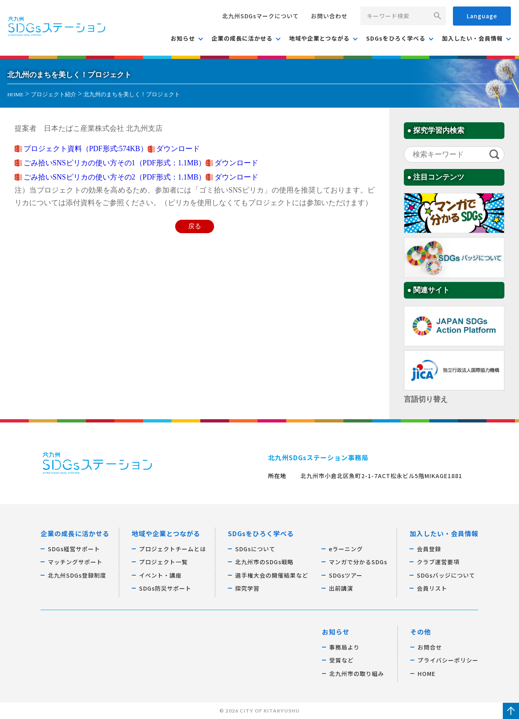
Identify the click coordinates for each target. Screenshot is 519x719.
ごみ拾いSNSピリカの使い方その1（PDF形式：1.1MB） (115, 163)
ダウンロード (178, 149)
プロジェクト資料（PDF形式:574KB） (86, 149)
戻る (194, 226)
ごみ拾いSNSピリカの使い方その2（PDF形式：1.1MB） (115, 177)
